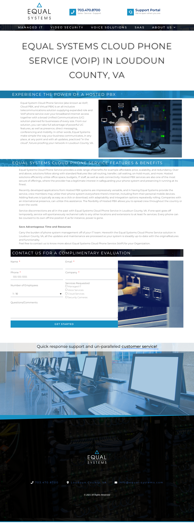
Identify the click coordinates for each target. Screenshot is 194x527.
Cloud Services (76, 293)
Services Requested (77, 283)
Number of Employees (24, 285)
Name (15, 262)
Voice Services (76, 290)
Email (69, 262)
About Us (164, 27)
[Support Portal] (130, 12)
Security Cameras (77, 297)
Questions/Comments (24, 302)
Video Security (67, 27)
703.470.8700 (89, 10)
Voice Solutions (109, 27)
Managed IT (30, 27)
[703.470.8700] (72, 12)
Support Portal (147, 10)
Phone (15, 272)
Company (71, 272)
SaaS (140, 27)
